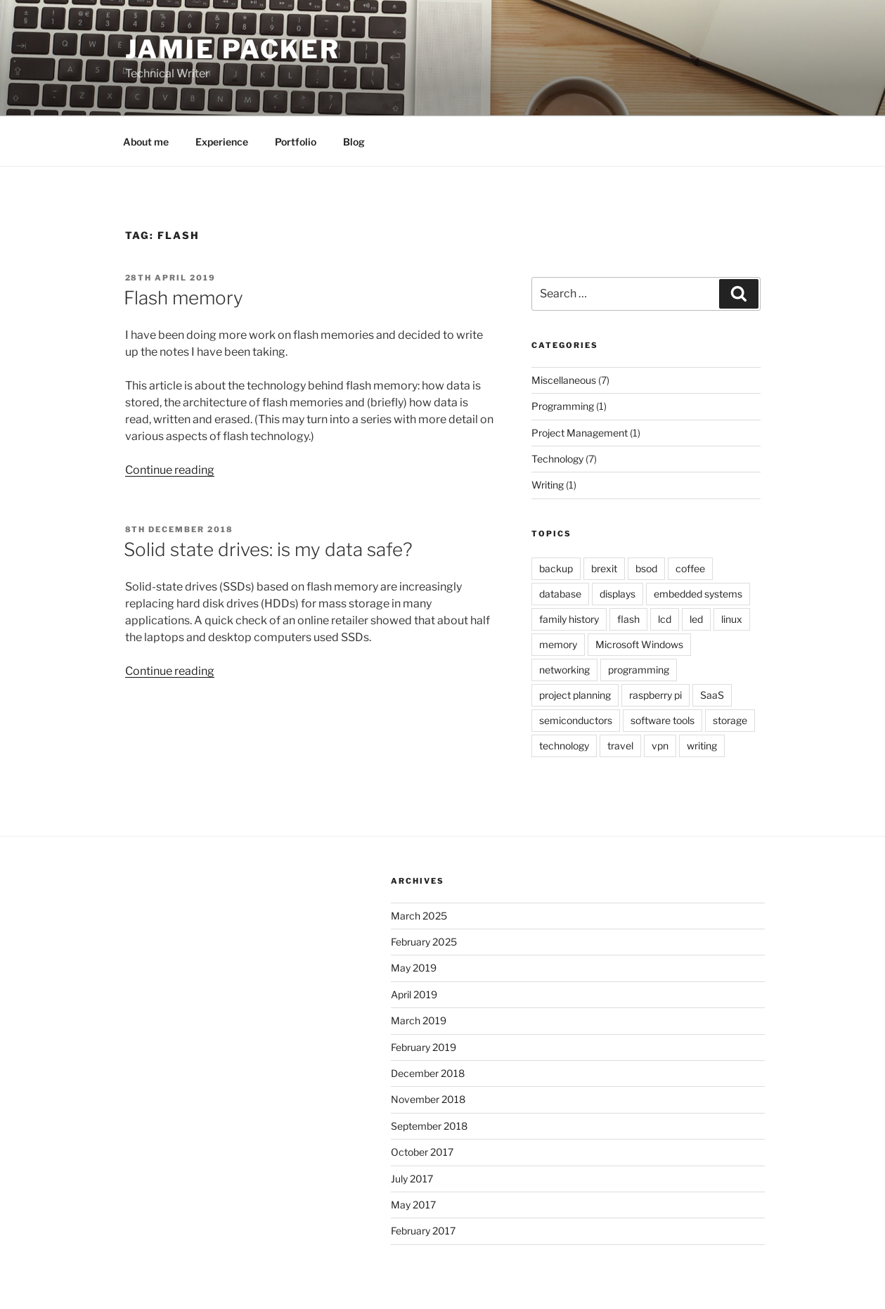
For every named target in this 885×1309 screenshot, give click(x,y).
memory (558, 644)
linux (731, 619)
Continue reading (169, 470)
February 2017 (423, 1231)
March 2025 (419, 916)
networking (564, 670)
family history (569, 619)
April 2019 (414, 994)
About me (146, 142)
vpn (660, 746)
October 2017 (422, 1152)
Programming (562, 406)
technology (564, 746)
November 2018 (428, 1099)
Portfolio (295, 142)
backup (556, 568)
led (696, 619)
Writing (547, 485)
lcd (664, 619)
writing (702, 746)
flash (628, 619)
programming (638, 670)
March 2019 (418, 1020)
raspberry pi (655, 695)
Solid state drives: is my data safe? (268, 549)
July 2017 (412, 1179)
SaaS (712, 695)
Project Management (579, 433)
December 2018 (428, 1073)
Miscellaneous (563, 380)
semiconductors (575, 720)
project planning (575, 695)
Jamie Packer (233, 49)
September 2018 (429, 1126)
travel (620, 746)
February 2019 (423, 1047)
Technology (557, 459)
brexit (604, 568)
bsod (646, 568)
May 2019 (414, 968)
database (560, 594)
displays (617, 594)
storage (730, 720)
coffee (690, 568)
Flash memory (183, 298)
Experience (221, 142)
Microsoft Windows (639, 644)
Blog (354, 142)
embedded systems (698, 594)
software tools (663, 720)
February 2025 (424, 942)
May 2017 (413, 1205)
